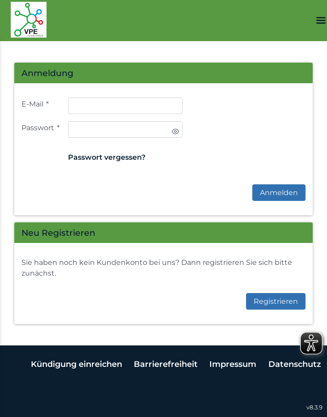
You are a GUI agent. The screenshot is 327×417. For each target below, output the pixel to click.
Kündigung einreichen (76, 364)
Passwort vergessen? (106, 157)
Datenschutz (294, 364)
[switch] (175, 131)
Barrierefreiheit (166, 364)
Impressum (232, 364)
